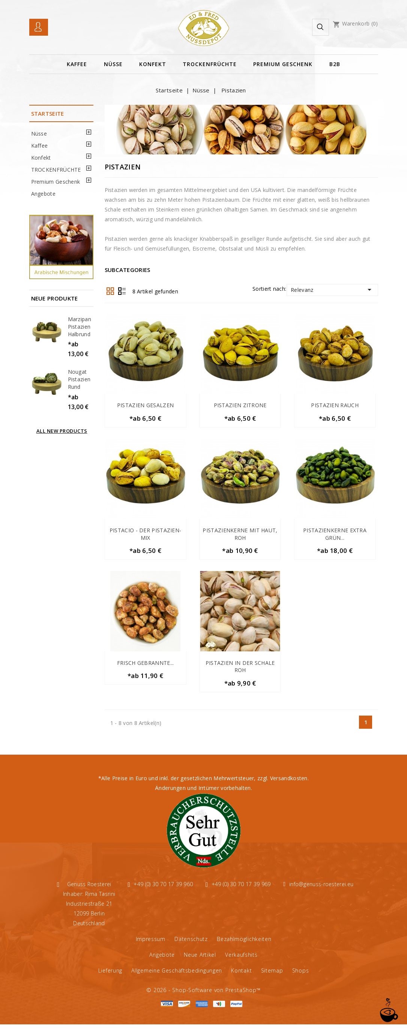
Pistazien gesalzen (145, 405)
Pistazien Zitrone (240, 405)
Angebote (43, 193)
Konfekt (152, 64)
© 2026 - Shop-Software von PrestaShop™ (203, 995)
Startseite (47, 113)
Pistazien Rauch (335, 405)
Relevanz (332, 289)
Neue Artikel (200, 960)
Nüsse (113, 64)
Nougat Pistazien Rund (79, 379)
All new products (61, 430)
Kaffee (77, 64)
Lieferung (110, 976)
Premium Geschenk (282, 64)
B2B (334, 64)
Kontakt (241, 976)
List (122, 291)
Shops (300, 976)
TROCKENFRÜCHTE (210, 64)
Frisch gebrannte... (145, 666)
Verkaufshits (241, 960)
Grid (110, 291)
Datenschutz (191, 944)
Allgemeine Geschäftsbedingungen (176, 976)
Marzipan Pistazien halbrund (79, 327)
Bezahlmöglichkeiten (244, 944)
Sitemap (272, 976)
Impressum (150, 944)
